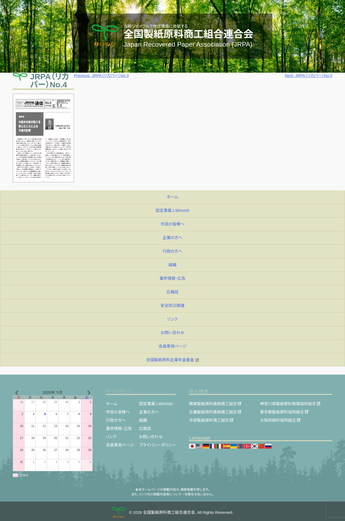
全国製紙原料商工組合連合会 (188, 34)
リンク (172, 319)
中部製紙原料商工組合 (209, 420)
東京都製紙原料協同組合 (282, 411)
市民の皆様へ (172, 224)
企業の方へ (173, 237)
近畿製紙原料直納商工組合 (213, 411)
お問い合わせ (172, 332)
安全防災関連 (172, 305)
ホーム (172, 197)
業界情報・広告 (172, 278)
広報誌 (172, 292)
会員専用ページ (172, 346)
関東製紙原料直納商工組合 (213, 403)
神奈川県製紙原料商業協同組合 (288, 403)
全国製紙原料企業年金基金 (172, 360)
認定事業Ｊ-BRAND (172, 210)
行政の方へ (173, 251)
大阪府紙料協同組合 (278, 420)
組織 (172, 264)
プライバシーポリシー (157, 445)
